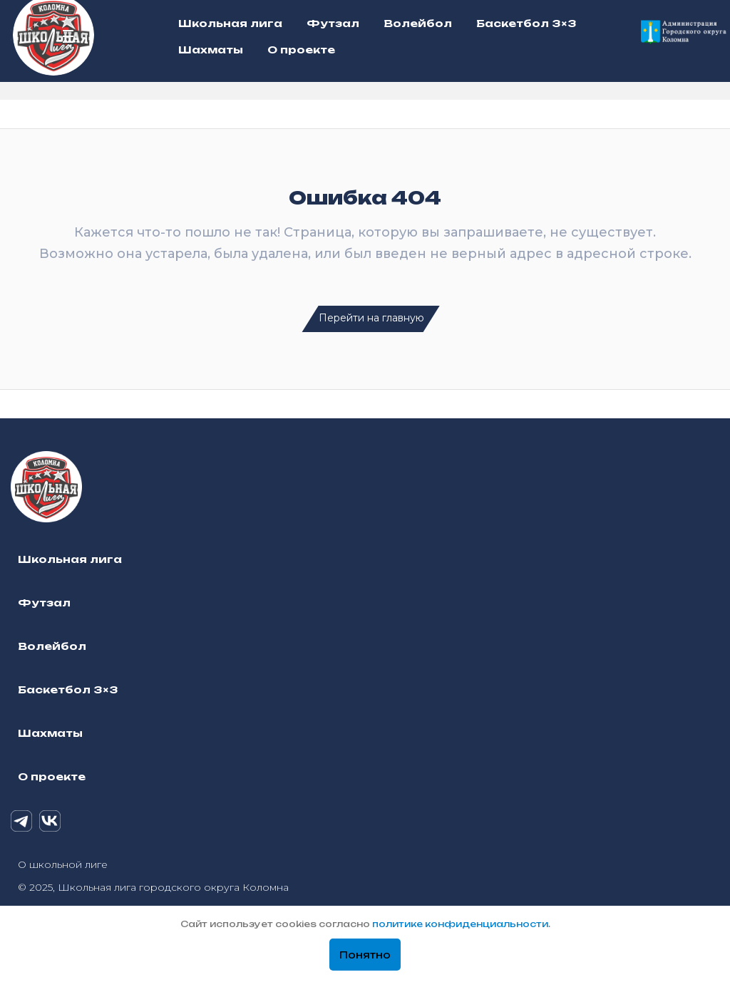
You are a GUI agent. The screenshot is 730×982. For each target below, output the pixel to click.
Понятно (365, 955)
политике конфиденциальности (460, 924)
